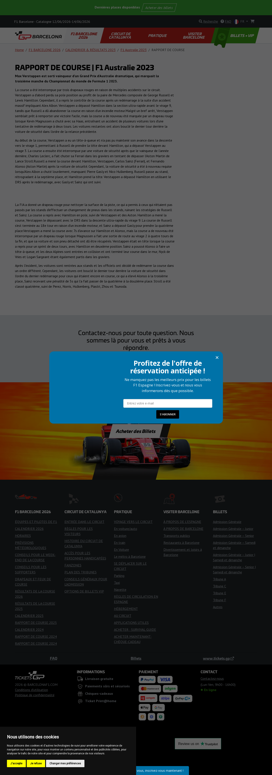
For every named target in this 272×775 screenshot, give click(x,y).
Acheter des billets (159, 7)
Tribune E (219, 593)
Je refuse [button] (36, 763)
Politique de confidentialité (34, 695)
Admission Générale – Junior (233, 528)
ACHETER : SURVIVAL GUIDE (135, 629)
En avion (120, 535)
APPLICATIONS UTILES (131, 622)
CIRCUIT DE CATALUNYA (120, 35)
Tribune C (219, 586)
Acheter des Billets (136, 431)
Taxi (117, 582)
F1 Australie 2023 (133, 50)
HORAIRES (23, 535)
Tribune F (219, 600)
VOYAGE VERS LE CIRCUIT (133, 521)
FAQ (53, 658)
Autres (218, 607)
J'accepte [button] (16, 763)
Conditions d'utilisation (31, 690)
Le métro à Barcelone (130, 556)
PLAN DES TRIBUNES (80, 572)
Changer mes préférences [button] (65, 763)
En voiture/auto (125, 528)
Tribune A (219, 579)
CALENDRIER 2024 (29, 629)
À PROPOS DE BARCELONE (183, 528)
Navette (120, 589)
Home (19, 50)
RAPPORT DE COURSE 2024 (36, 636)
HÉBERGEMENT (126, 608)
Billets (136, 658)
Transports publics (176, 535)
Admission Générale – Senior (233, 535)
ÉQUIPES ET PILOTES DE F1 (36, 521)
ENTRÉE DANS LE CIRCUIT (84, 521)
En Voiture (121, 549)
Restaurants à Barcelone (181, 542)
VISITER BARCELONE (194, 35)
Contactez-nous (135, 359)
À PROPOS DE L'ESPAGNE (182, 521)
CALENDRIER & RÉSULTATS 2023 (90, 50)
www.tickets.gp (218, 658)
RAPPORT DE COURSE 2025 (36, 622)
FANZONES (72, 565)
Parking (119, 575)
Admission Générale (227, 521)
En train (119, 542)
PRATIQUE (157, 35)
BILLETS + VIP (234, 35)
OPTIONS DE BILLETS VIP (84, 591)
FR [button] (239, 21)
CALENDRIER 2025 (29, 615)
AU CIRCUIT (122, 615)
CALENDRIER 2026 (29, 528)
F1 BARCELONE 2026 (84, 35)
